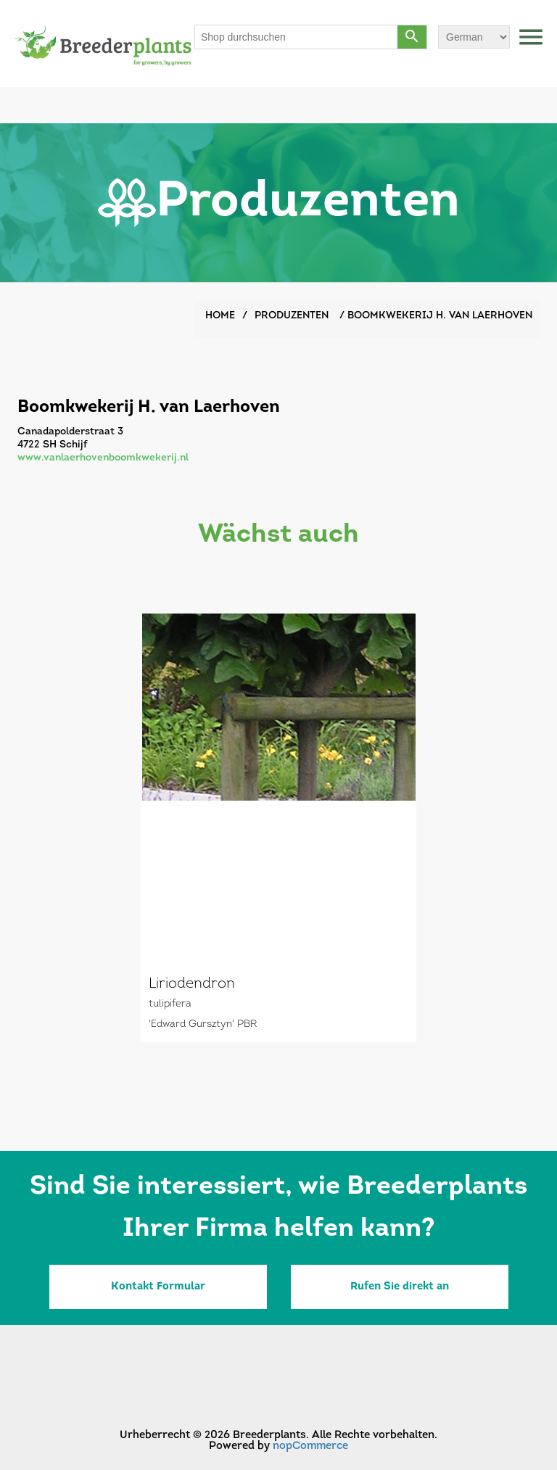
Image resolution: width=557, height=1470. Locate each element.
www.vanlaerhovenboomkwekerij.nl (103, 458)
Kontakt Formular (158, 1286)
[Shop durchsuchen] (296, 37)
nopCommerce (310, 1446)
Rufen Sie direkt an (399, 1286)
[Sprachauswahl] (474, 37)
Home (220, 315)
